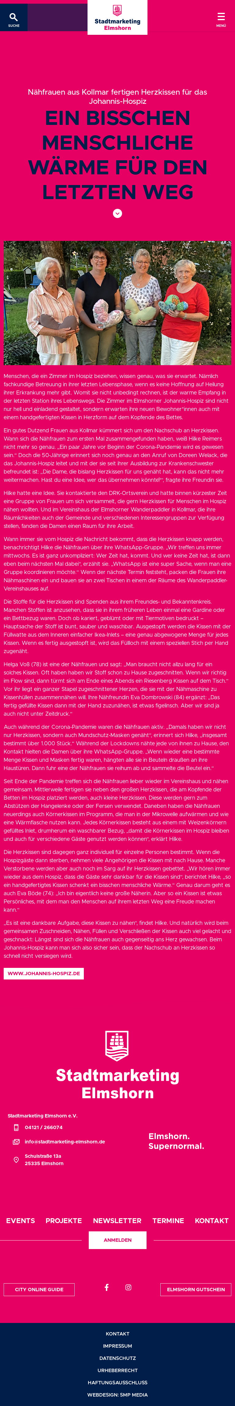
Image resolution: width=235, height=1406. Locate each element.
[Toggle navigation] (221, 17)
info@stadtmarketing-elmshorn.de (59, 1142)
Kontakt (212, 1221)
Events (20, 1221)
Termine (168, 1221)
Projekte (64, 1221)
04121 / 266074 (38, 1127)
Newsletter (117, 1221)
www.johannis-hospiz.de (44, 973)
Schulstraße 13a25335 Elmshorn (38, 1160)
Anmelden (118, 1240)
